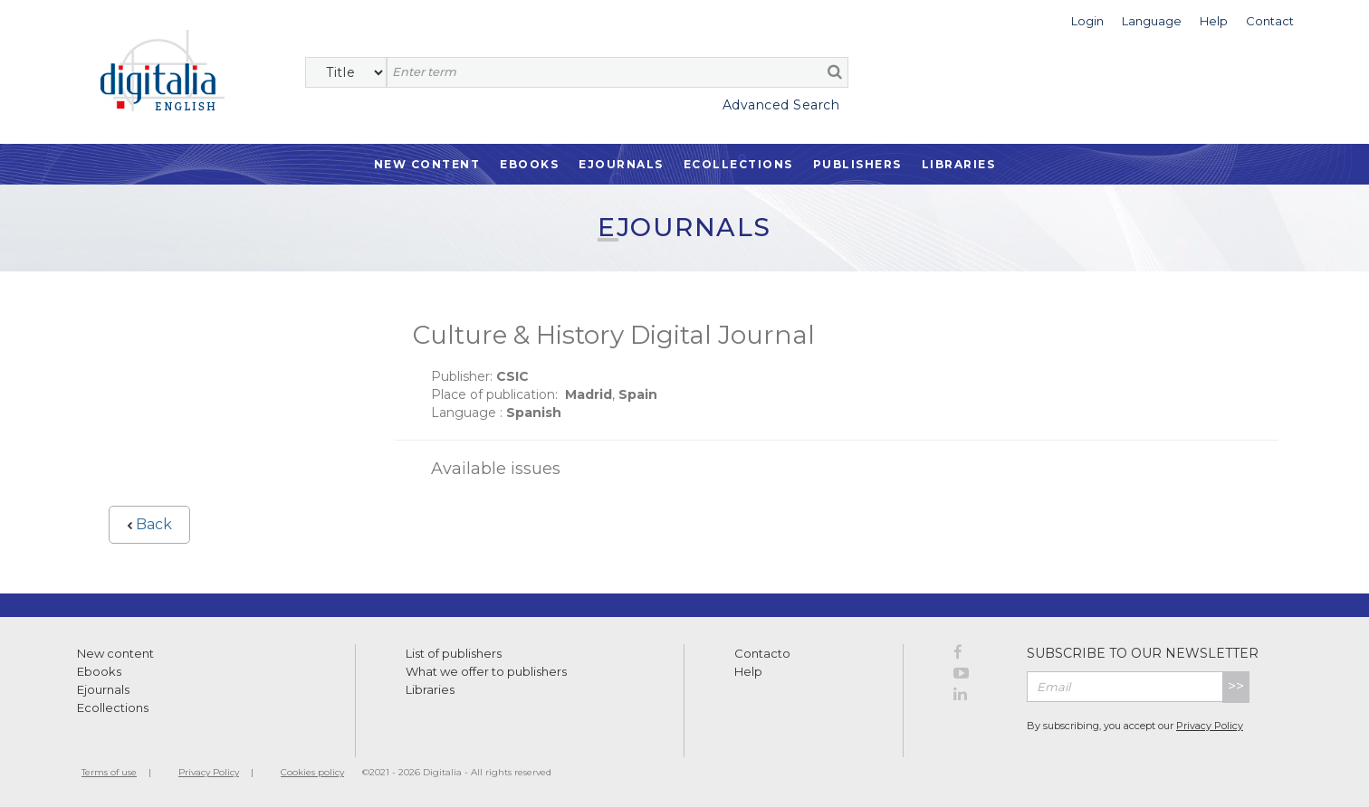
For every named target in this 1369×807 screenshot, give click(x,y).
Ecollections (738, 164)
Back (149, 524)
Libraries (959, 164)
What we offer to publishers (486, 671)
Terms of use (109, 772)
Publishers (857, 164)
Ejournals (621, 164)
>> (1236, 686)
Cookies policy (312, 772)
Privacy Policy (1209, 725)
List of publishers (454, 653)
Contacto (762, 653)
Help (748, 671)
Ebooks (529, 164)
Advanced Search (781, 105)
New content (115, 653)
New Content (427, 164)
